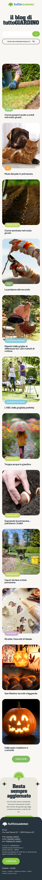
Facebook (5, 868)
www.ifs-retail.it (12, 837)
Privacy (4, 871)
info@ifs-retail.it (13, 839)
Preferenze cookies (20, 871)
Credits (29, 871)
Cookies (10, 871)
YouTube (12, 868)
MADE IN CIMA (12, 873)
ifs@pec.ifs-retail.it (13, 841)
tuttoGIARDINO (21, 4)
